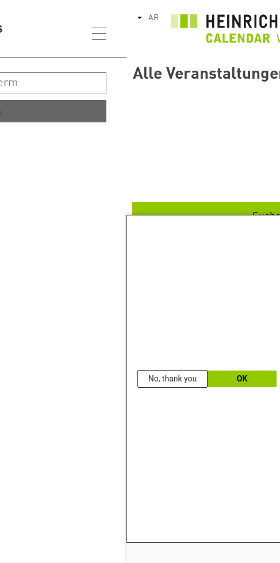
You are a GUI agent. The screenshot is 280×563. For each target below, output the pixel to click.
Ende (229, 180)
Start (229, 145)
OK (115, 378)
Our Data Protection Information (242, 526)
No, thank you (46, 378)
